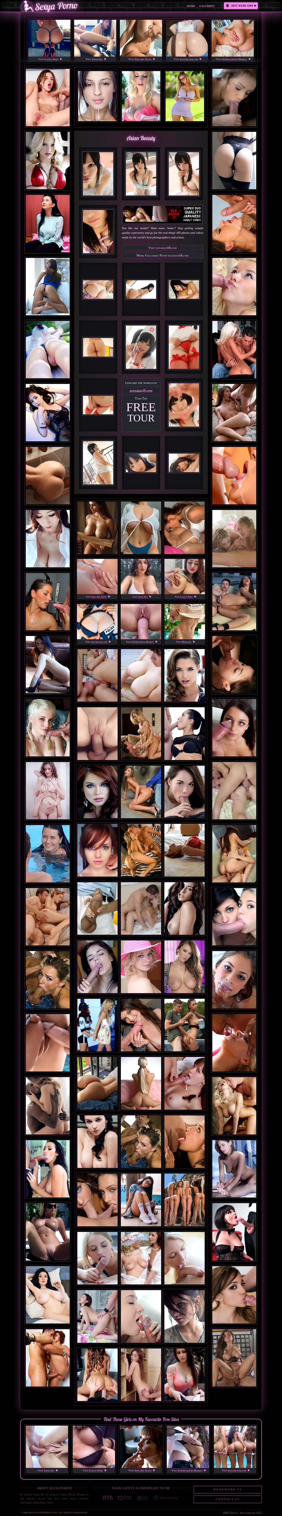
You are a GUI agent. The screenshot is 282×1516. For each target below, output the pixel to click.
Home (191, 5)
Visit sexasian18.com (162, 247)
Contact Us (228, 1499)
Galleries (207, 5)
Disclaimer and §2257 (251, 1512)
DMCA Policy (230, 1512)
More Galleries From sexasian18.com (162, 255)
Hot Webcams (241, 5)
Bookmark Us (228, 1489)
